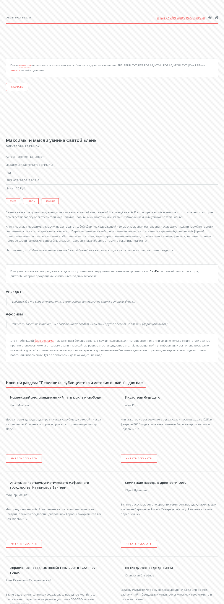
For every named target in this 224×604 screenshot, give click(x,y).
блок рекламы (44, 341)
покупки (25, 65)
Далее (13, 201)
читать (15, 70)
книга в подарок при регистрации (181, 18)
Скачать (17, 86)
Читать (31, 201)
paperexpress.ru (18, 17)
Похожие (50, 201)
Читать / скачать (24, 458)
